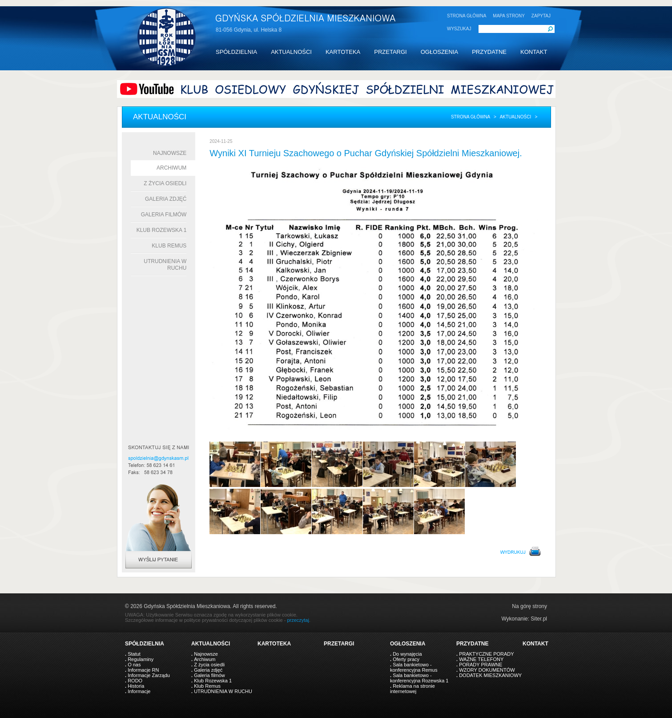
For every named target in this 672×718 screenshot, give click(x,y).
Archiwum (171, 168)
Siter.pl (539, 619)
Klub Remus (169, 246)
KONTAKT (533, 52)
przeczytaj (298, 620)
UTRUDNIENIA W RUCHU (223, 691)
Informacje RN (143, 670)
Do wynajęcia (407, 654)
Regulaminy (140, 659)
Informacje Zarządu (149, 675)
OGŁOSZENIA (440, 52)
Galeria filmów (164, 214)
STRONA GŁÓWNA (466, 15)
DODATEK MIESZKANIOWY (490, 675)
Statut (134, 654)
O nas (134, 664)
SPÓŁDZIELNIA (236, 52)
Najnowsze (169, 153)
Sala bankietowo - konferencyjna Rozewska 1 (419, 678)
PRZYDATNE (489, 52)
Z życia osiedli (165, 183)
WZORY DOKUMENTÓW (487, 670)
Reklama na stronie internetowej (412, 688)
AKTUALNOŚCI (291, 52)
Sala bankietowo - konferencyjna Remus (413, 667)
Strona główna (470, 116)
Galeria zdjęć (165, 199)
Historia (136, 686)
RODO (135, 680)
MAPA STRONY (509, 15)
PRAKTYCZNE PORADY (486, 654)
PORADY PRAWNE (480, 664)
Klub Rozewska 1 (162, 230)
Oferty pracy (406, 659)
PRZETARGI (390, 52)
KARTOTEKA (343, 52)
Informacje (139, 691)
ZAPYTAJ (541, 15)
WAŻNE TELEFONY (481, 659)
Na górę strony (529, 606)
